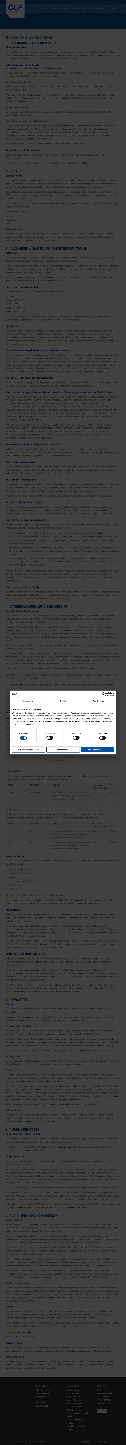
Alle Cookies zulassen (97, 749)
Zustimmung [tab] (28, 701)
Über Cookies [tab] (98, 701)
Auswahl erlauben (63, 749)
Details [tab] (63, 701)
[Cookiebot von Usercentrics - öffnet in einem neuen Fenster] (104, 694)
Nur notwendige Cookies (28, 749)
